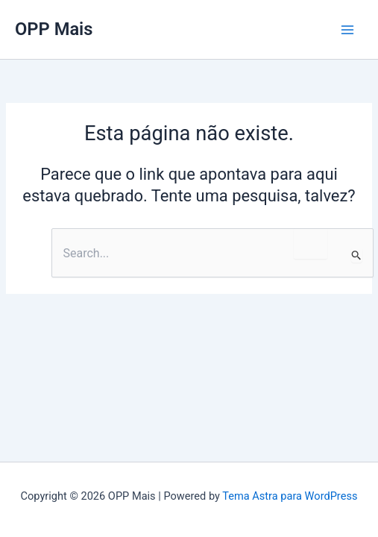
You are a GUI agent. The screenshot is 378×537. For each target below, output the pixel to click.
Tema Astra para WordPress (289, 496)
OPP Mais (53, 29)
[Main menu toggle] (347, 29)
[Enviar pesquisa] (356, 255)
